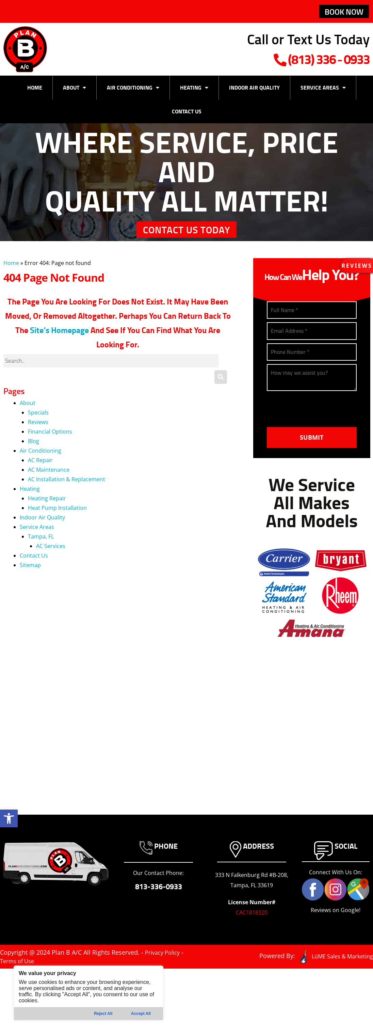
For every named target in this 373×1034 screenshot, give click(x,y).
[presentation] (318, 428)
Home (34, 90)
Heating (194, 90)
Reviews (38, 435)
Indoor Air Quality (254, 90)
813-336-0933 (158, 904)
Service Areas (323, 90)
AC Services (50, 559)
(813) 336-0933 (295, 60)
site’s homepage (59, 342)
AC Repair (40, 473)
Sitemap (30, 578)
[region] (88, 993)
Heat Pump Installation (57, 520)
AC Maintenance (48, 482)
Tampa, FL (41, 549)
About (74, 90)
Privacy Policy (164, 971)
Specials (38, 425)
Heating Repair (47, 511)
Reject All (103, 1013)
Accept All (141, 1013)
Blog (33, 454)
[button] (9, 818)
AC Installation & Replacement (66, 492)
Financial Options (50, 444)
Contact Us (186, 114)
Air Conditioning (133, 90)
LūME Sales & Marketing (331, 974)
